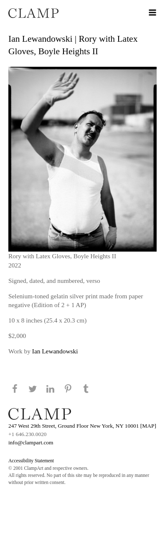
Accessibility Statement (31, 460)
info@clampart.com (30, 442)
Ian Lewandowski (55, 351)
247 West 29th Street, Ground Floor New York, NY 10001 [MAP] (82, 426)
